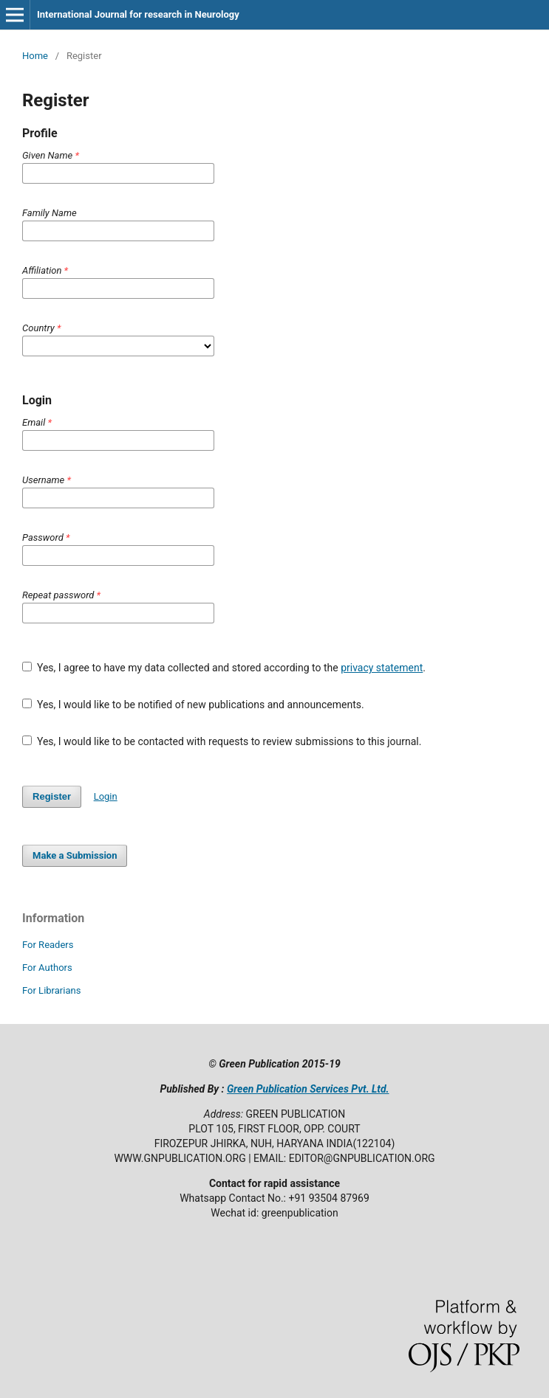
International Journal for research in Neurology (138, 14)
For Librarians (51, 990)
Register (52, 796)
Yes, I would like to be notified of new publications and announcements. (193, 704)
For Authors (47, 967)
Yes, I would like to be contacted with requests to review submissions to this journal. (221, 741)
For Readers (48, 944)
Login (105, 796)
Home (35, 55)
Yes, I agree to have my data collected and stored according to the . (224, 668)
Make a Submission (75, 855)
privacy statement (382, 668)
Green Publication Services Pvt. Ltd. (308, 1089)
